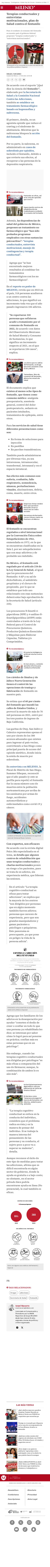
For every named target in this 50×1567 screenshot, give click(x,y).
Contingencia (15, 2)
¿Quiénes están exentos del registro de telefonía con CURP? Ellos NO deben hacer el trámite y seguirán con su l (30, 1439)
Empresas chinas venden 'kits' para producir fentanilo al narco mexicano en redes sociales (33, 508)
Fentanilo (34, 1298)
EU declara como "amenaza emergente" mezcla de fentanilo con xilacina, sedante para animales (33, 1100)
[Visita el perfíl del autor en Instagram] (17, 1328)
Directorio (32, 1490)
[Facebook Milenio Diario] (12, 1522)
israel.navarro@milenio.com (24, 1308)
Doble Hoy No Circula (28, 2)
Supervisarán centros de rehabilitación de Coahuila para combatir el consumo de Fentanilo (33, 210)
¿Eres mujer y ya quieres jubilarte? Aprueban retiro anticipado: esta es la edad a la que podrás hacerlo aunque (29, 1452)
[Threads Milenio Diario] (38, 1522)
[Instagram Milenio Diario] (29, 1522)
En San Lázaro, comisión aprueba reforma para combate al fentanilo (33, 666)
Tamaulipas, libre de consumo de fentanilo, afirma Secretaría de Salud (33, 377)
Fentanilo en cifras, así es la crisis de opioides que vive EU (33, 197)
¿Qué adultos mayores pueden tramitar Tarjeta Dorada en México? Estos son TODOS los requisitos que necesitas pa (29, 1413)
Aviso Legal (32, 1499)
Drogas (13, 1293)
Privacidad (32, 1495)
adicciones (24, 1293)
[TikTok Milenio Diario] (25, 1529)
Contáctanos (13, 1495)
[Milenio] (25, 7)
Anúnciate (12, 1504)
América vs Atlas (41, 2)
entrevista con (24, 766)
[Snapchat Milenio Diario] (33, 1529)
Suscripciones (14, 1499)
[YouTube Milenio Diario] (16, 1529)
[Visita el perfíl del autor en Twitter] (22, 1328)
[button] (2, 8)
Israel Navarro (14, 74)
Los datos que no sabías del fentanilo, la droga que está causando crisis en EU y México (33, 366)
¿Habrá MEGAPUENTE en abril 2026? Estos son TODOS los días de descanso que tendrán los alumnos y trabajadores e (29, 1465)
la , (24, 96)
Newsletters (13, 1490)
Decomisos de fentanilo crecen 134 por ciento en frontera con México (33, 517)
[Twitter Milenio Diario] (20, 1522)
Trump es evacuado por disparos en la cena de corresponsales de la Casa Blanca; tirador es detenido (30, 1426)
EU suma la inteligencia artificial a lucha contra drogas (33, 654)
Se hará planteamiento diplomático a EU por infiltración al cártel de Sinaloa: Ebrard (33, 1087)
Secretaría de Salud (18, 1298)
